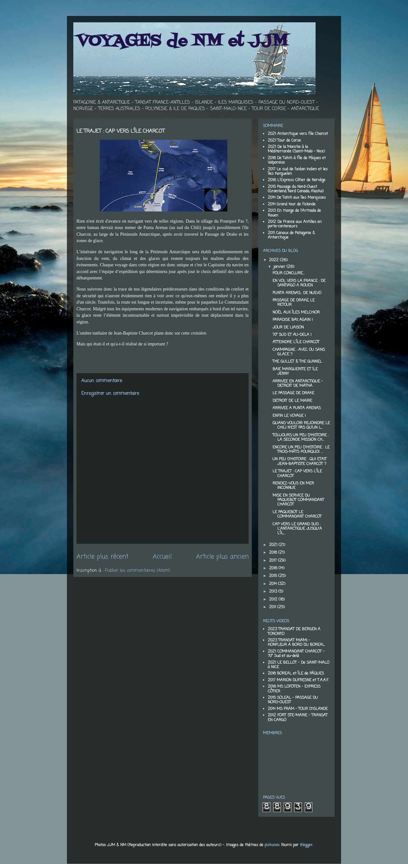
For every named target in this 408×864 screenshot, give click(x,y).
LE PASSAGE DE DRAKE (293, 393)
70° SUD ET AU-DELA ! (292, 335)
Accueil (162, 557)
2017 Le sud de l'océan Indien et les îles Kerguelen (298, 171)
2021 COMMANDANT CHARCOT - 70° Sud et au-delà (296, 654)
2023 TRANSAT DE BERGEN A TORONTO (294, 631)
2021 (274, 545)
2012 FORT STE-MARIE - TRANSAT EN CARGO (298, 718)
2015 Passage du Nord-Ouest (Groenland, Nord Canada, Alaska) (296, 189)
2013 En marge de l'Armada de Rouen (294, 213)
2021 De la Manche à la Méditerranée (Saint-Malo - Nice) (296, 149)
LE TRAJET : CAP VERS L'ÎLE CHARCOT (297, 474)
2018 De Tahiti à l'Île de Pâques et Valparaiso (297, 160)
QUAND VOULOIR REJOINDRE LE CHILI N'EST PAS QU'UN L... (301, 425)
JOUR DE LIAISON (288, 327)
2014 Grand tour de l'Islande (292, 204)
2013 (273, 591)
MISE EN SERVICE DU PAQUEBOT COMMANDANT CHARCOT (298, 500)
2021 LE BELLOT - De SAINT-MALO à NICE (298, 665)
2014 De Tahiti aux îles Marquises (297, 198)
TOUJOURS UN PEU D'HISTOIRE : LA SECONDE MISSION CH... (301, 437)
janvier (280, 267)
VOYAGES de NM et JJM (182, 41)
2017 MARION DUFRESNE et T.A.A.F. (298, 680)
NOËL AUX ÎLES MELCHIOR (296, 312)
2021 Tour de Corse (284, 141)
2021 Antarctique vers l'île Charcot (298, 134)
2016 (274, 568)
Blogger (306, 845)
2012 (274, 599)
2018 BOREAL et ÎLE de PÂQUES (296, 673)
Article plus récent (102, 557)
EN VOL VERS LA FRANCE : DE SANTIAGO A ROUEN (299, 283)
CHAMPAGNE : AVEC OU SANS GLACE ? (299, 352)
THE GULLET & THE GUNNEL (297, 362)
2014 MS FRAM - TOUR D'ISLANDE (298, 709)
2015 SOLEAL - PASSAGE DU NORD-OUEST (293, 700)
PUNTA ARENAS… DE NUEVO (297, 293)
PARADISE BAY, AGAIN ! (293, 320)
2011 (273, 607)
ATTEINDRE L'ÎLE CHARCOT (296, 342)
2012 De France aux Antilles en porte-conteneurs (295, 224)
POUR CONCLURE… (288, 273)
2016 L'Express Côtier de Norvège (296, 180)
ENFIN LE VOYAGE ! (289, 416)
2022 (274, 260)
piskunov (272, 845)
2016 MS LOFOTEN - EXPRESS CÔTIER (294, 689)
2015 (273, 576)
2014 (273, 584)
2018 (273, 553)
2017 (273, 561)
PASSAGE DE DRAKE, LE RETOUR (294, 303)
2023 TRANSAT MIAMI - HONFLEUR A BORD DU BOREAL (296, 643)
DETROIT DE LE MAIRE (292, 401)
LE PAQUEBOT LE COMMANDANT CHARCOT (297, 514)
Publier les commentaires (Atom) (137, 570)
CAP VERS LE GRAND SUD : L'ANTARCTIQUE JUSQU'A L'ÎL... (297, 528)
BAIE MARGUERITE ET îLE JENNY (295, 371)
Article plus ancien (222, 557)
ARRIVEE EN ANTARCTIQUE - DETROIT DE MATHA (298, 384)
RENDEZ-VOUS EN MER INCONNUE (293, 486)
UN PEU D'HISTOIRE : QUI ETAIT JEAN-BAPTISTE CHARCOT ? (300, 461)
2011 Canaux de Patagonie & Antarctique (291, 235)
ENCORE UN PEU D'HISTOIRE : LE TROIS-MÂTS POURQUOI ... (301, 450)
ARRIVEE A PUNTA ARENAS (297, 408)
